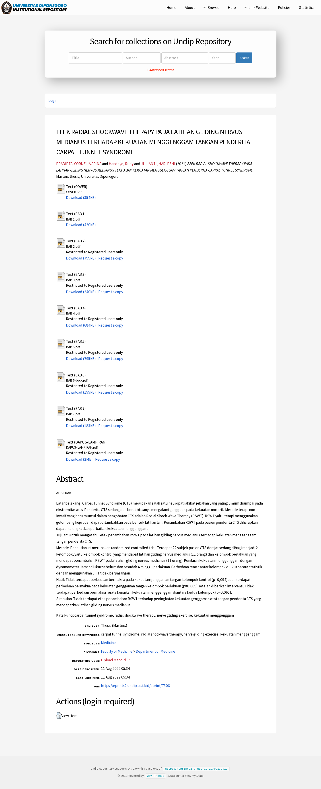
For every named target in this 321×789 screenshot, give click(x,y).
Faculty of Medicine (116, 651)
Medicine (108, 642)
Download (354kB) (81, 197)
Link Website (259, 7)
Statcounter (176, 775)
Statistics (306, 7)
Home (171, 7)
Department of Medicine (155, 651)
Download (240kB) (81, 291)
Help (232, 7)
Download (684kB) (81, 325)
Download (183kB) (81, 425)
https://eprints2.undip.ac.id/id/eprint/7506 (135, 685)
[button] (58, 715)
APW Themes (155, 775)
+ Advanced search (160, 70)
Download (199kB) (81, 392)
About (190, 7)
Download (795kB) (81, 358)
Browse (213, 7)
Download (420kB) (81, 224)
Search (244, 57)
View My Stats (194, 775)
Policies (284, 7)
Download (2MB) (79, 459)
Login (52, 100)
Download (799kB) (81, 258)
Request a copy (110, 258)
